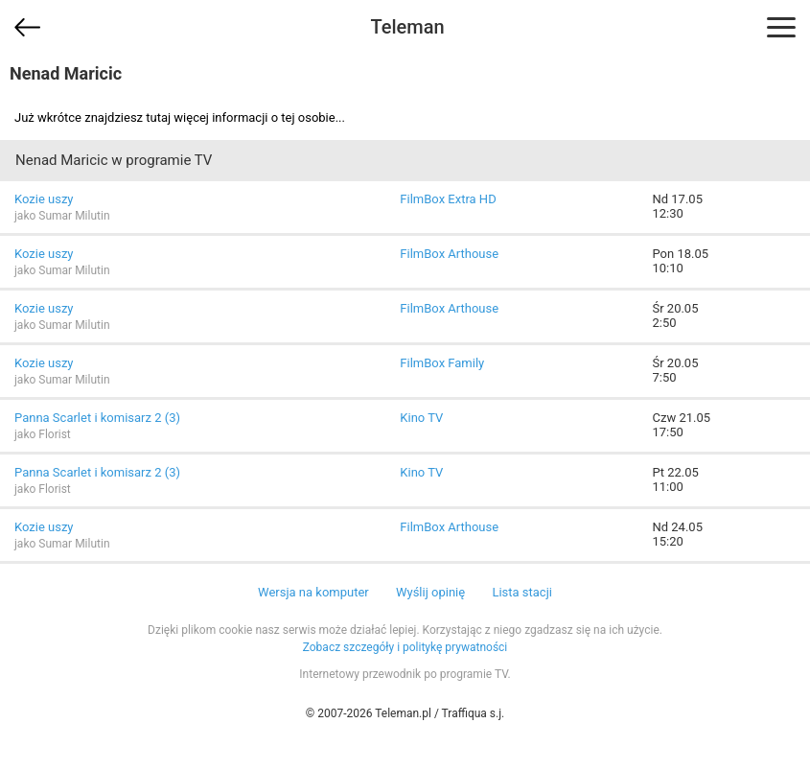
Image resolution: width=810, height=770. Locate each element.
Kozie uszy (44, 199)
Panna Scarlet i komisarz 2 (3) (97, 417)
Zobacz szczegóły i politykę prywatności (405, 647)
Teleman (407, 26)
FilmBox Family (442, 363)
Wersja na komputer (313, 592)
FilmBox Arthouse (449, 253)
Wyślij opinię (430, 592)
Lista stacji (522, 592)
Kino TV (421, 417)
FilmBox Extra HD (448, 199)
